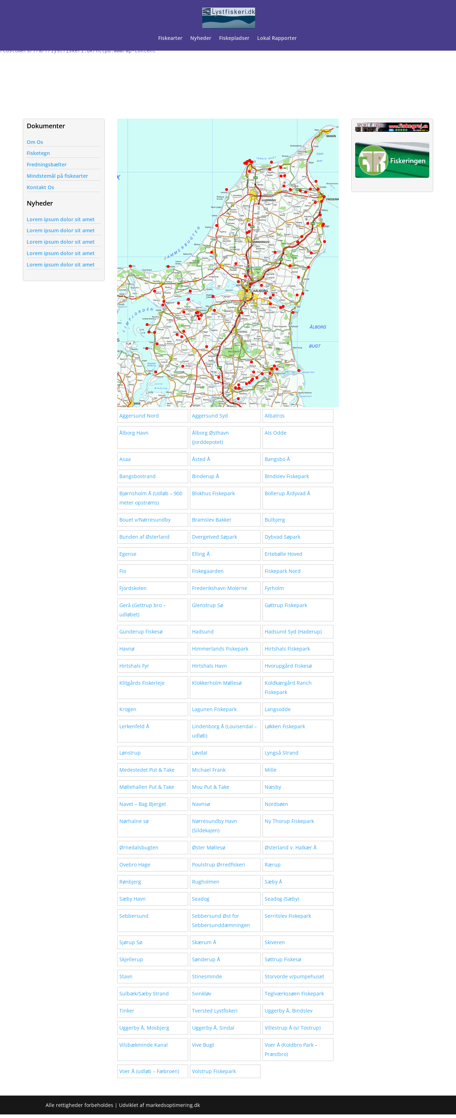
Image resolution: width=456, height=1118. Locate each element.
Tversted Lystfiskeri (215, 1010)
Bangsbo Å (277, 459)
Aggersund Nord (139, 415)
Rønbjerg (130, 881)
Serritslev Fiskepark (288, 915)
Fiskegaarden (208, 571)
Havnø (126, 648)
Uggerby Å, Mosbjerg (144, 1027)
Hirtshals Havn (209, 665)
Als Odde (275, 432)
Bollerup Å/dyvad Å (287, 493)
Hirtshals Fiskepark (287, 648)
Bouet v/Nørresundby (145, 519)
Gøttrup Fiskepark (286, 605)
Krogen (127, 709)
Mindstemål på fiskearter (57, 175)
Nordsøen (276, 804)
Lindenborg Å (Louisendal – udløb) (224, 731)
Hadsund (203, 631)
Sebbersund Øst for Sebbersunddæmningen (221, 920)
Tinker (126, 1010)
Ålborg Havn (134, 432)
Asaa (125, 459)
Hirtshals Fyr (134, 665)
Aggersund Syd (210, 415)
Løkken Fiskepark (285, 726)
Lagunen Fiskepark (214, 709)
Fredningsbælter (47, 164)
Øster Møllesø (208, 847)
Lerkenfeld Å (134, 726)
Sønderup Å (206, 959)
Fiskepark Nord (283, 571)
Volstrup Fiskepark (214, 1071)
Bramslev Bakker (212, 519)
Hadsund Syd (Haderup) (293, 631)
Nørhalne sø (134, 821)
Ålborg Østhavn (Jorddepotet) (210, 437)
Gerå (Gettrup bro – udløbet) (142, 610)
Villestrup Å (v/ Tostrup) (293, 1027)
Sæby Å (273, 881)
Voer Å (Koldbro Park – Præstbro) (291, 1049)
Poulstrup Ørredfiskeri (218, 864)
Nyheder (200, 38)
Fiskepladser (234, 38)
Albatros (275, 415)
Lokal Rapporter (277, 38)
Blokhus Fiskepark (213, 493)
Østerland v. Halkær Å (291, 847)
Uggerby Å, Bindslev (288, 1010)
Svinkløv (201, 993)
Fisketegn (38, 153)
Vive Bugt (203, 1044)
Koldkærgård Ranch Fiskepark (288, 687)
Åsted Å (201, 459)
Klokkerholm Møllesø (217, 682)
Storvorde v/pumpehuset (294, 976)
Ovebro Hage (134, 864)
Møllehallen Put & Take (146, 786)
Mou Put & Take (210, 786)
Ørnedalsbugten (139, 847)
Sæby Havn (132, 898)
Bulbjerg (275, 519)
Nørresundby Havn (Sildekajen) (214, 826)
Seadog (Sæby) (282, 898)
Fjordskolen (133, 588)
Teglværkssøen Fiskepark (294, 993)
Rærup (273, 864)
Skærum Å (204, 942)
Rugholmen (205, 881)
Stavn (126, 976)
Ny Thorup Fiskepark (289, 821)
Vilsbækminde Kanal (143, 1044)
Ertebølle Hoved (283, 553)
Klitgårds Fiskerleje (142, 682)
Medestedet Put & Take (147, 769)
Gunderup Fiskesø (140, 631)
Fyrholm (274, 588)
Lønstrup (130, 752)
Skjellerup (131, 959)
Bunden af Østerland (144, 536)
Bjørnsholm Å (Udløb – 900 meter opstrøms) (150, 498)
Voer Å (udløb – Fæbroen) (149, 1071)
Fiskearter (170, 38)
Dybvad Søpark (282, 536)
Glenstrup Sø (207, 605)
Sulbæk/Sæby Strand (144, 993)
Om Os (35, 142)
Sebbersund (134, 915)
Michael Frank (209, 769)
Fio (122, 571)
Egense (127, 553)
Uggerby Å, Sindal (213, 1027)
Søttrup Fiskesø (283, 959)
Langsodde (278, 709)
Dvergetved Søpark (214, 536)
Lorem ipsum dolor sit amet (61, 219)
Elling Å (201, 553)
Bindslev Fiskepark (287, 476)
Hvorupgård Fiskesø (288, 665)
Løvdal (199, 752)
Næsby (273, 786)
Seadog (200, 898)
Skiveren (275, 942)
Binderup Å (205, 476)
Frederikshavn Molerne (219, 588)
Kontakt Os (40, 187)
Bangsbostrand (137, 476)
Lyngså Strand (282, 752)
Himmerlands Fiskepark (220, 648)
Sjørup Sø (130, 942)
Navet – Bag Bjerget (142, 804)
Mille (270, 769)
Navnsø (201, 804)
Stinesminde (207, 976)
